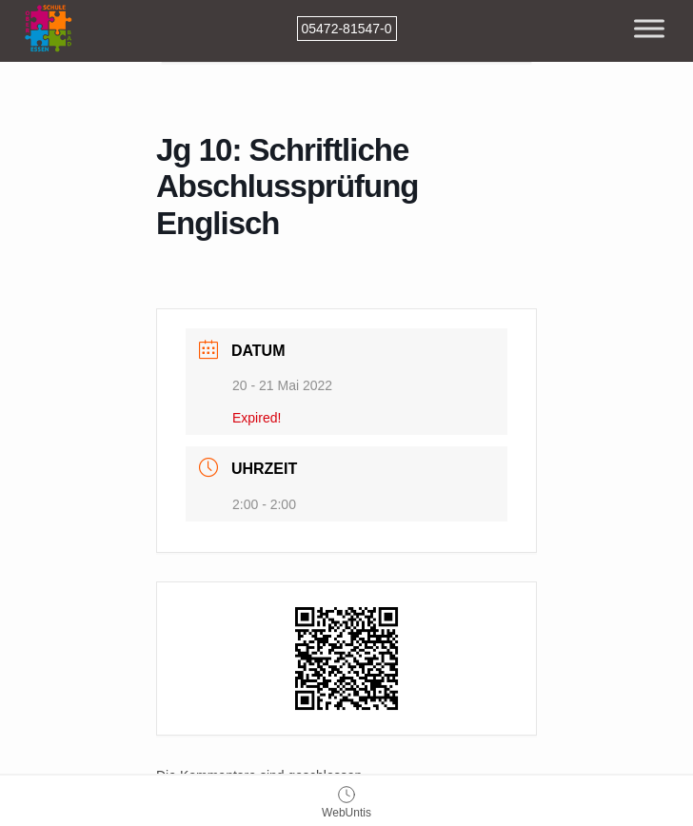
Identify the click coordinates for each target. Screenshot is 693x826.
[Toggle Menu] (649, 28)
